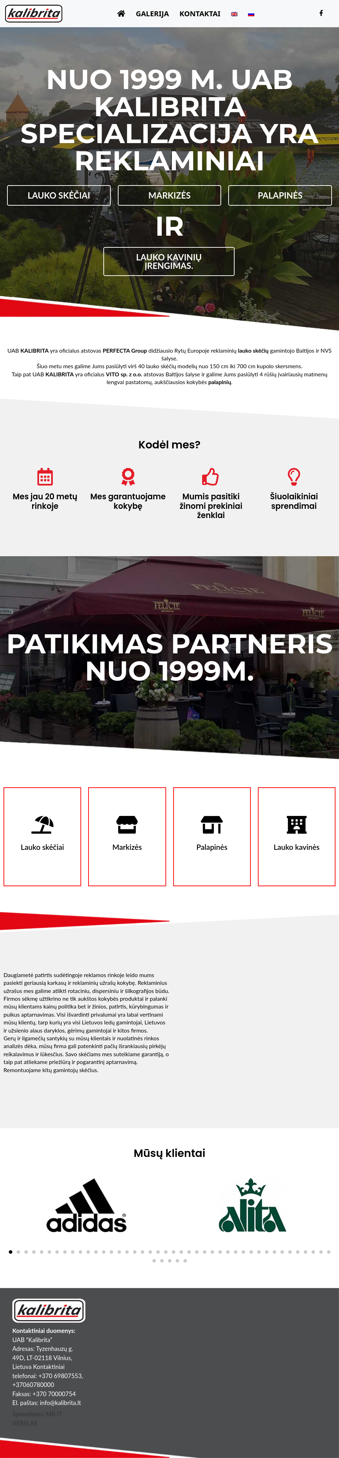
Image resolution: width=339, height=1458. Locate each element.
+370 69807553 (60, 1376)
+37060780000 (33, 1384)
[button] (10, 1252)
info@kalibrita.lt (60, 1402)
